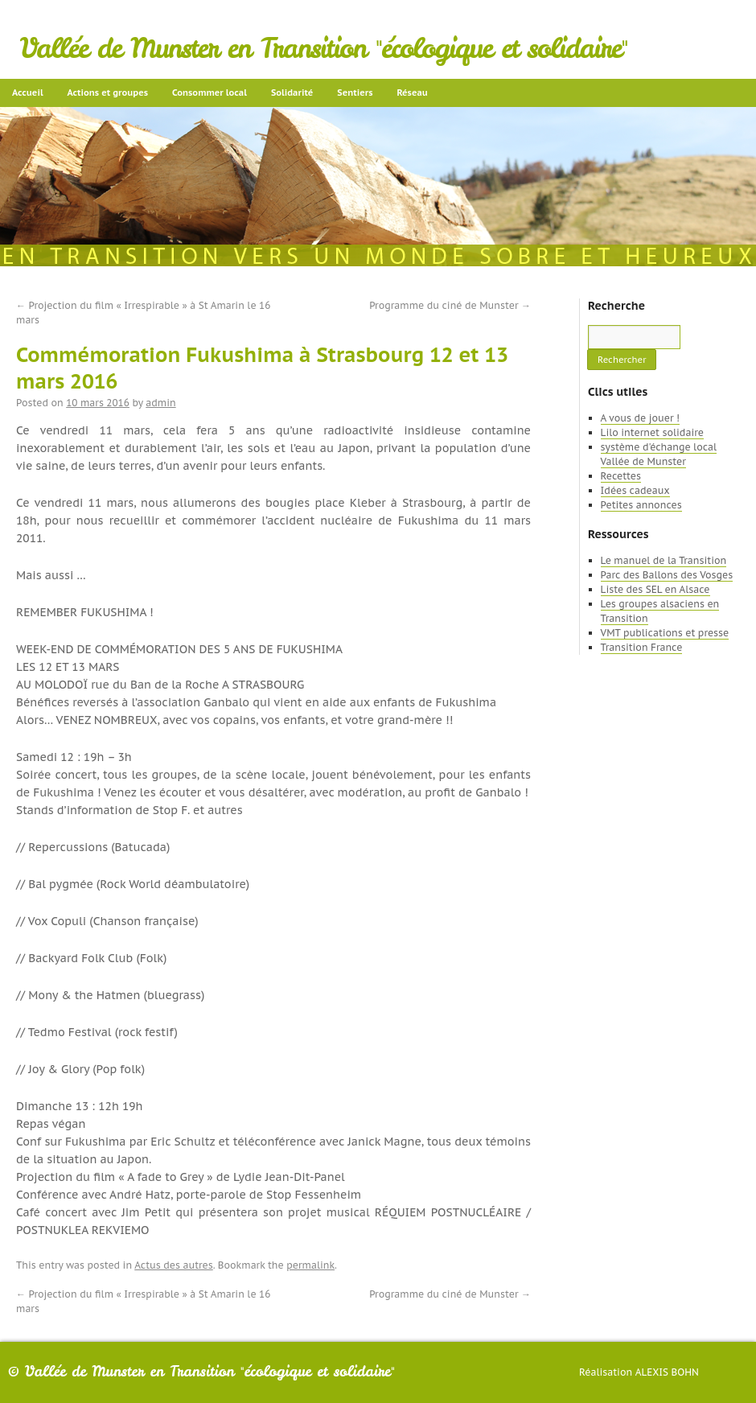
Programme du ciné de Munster (450, 305)
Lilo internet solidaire (652, 432)
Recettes (621, 476)
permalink (310, 1265)
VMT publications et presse (665, 633)
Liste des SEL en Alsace (655, 589)
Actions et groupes (108, 92)
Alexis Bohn (667, 1372)
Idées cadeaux (635, 490)
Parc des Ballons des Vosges (667, 575)
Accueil (27, 92)
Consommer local (209, 92)
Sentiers (354, 92)
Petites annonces (641, 505)
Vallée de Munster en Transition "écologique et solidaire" (323, 48)
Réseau (411, 92)
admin (160, 403)
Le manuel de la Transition (664, 560)
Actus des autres (173, 1265)
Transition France (642, 647)
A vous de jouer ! (640, 418)
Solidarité (292, 92)
